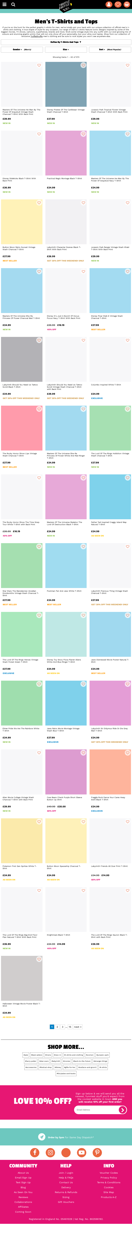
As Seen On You (23, 1192)
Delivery (66, 1187)
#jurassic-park (102, 1055)
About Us (23, 1173)
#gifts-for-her (69, 1067)
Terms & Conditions (108, 1182)
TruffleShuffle (37, 36)
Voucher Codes (109, 1173)
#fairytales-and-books (66, 1073)
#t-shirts (103, 1067)
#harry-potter (30, 1061)
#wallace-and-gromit (87, 1067)
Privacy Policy (109, 1177)
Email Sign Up (23, 1177)
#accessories (30, 1067)
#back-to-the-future (81, 1061)
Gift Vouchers (66, 1202)
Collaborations (23, 1202)
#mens (48, 1055)
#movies (66, 1061)
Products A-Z (109, 1197)
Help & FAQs (66, 1177)
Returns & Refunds (66, 1192)
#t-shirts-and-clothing (73, 1055)
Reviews (23, 1197)
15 (70, 1026)
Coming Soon (23, 1212)
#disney (58, 1067)
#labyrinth (56, 1061)
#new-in (57, 1055)
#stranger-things (100, 1061)
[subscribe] (122, 1110)
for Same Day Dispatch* (66, 1137)
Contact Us (66, 1182)
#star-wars (43, 1061)
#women (89, 1055)
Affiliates (23, 1207)
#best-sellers (36, 1055)
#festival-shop (46, 1067)
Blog (23, 1187)
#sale (26, 1055)
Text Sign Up (23, 1182)
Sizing (65, 1197)
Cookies (108, 1187)
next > (77, 1026)
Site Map (108, 1192)
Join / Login (66, 1173)
